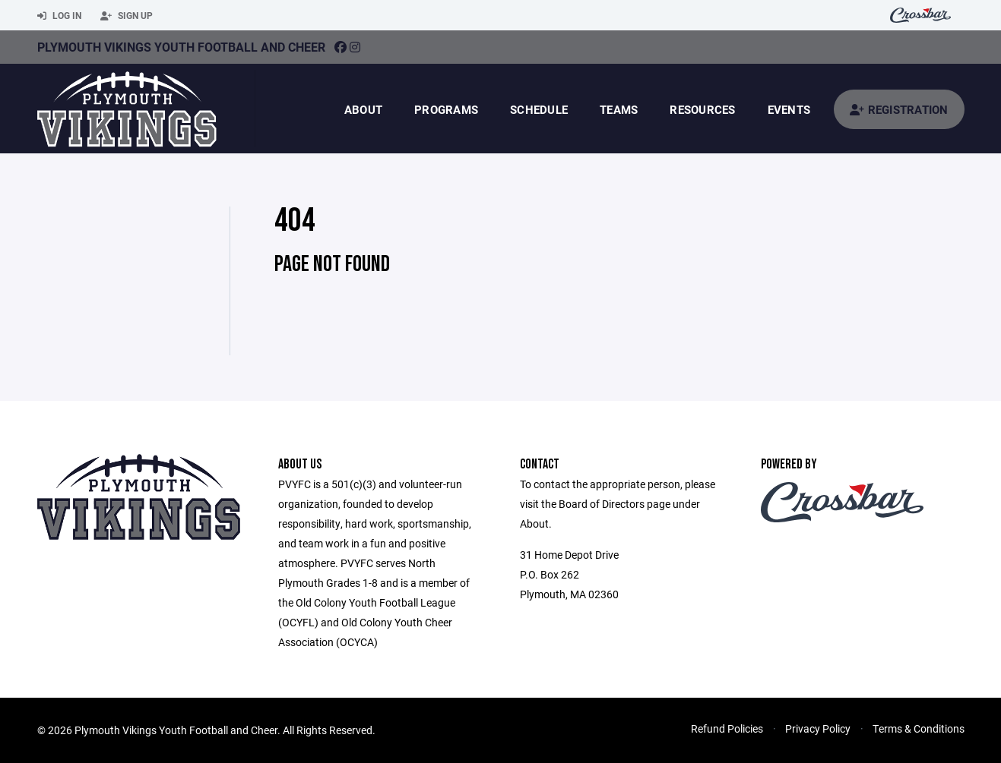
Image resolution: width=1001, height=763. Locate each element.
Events (789, 109)
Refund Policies (727, 728)
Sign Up (126, 16)
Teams (619, 109)
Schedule (539, 109)
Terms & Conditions (919, 728)
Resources (702, 109)
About (363, 109)
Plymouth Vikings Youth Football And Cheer (181, 47)
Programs (446, 109)
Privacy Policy (818, 728)
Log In (59, 16)
